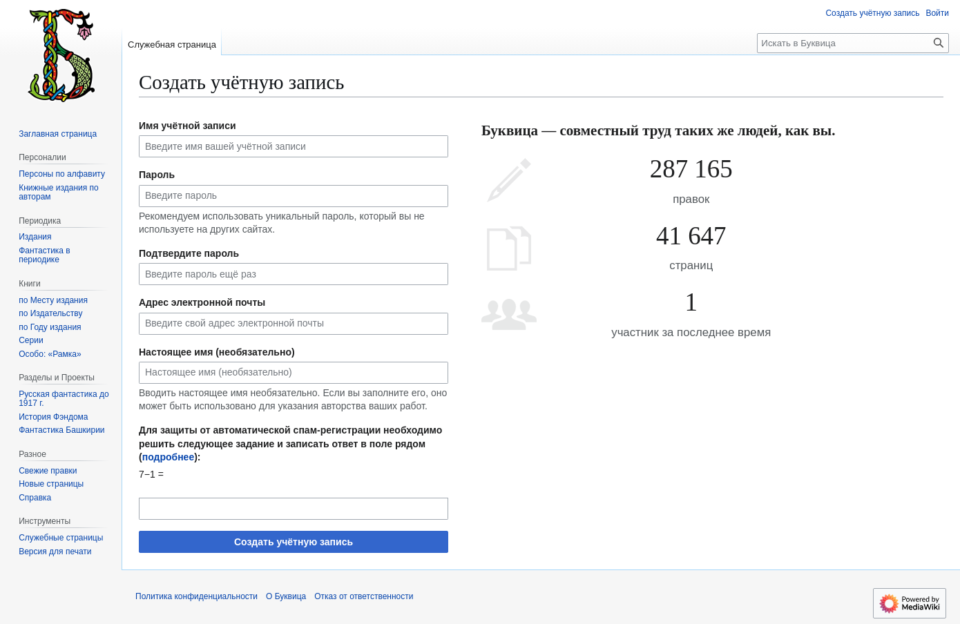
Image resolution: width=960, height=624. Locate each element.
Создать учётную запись (293, 541)
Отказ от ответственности (363, 596)
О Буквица (286, 596)
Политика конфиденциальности (196, 596)
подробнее (168, 456)
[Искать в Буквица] (853, 43)
